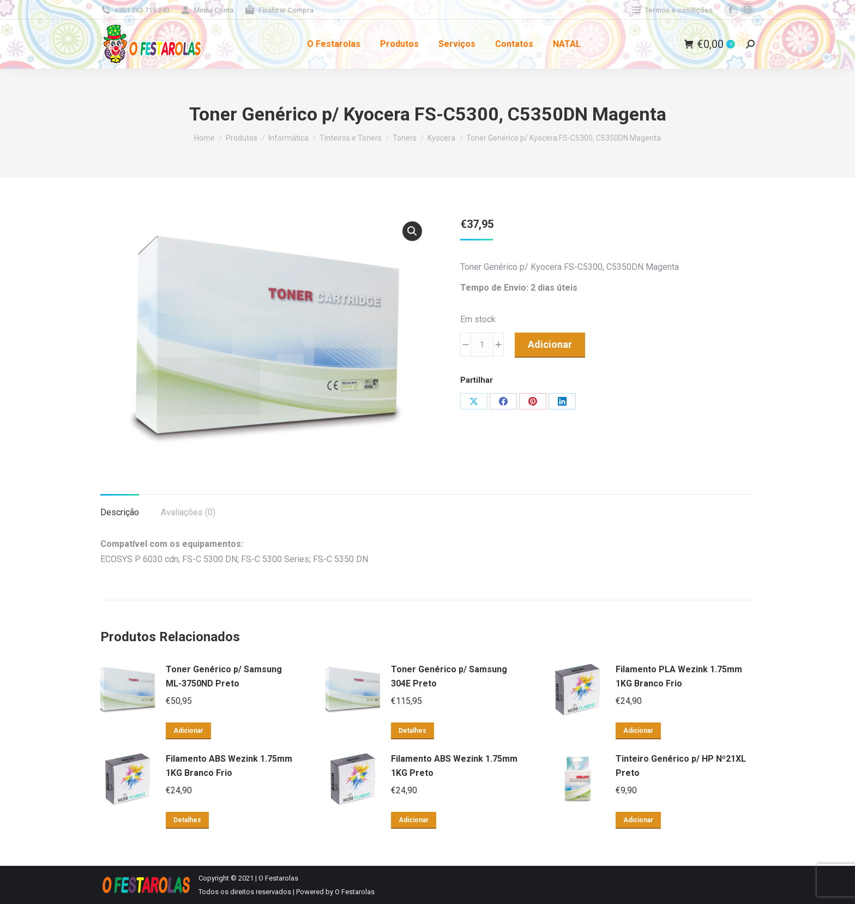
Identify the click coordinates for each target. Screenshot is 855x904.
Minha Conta (207, 10)
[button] (412, 231)
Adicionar (550, 344)
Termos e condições (671, 10)
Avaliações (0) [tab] (188, 512)
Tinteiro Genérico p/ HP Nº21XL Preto (681, 766)
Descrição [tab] (119, 512)
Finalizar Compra (279, 10)
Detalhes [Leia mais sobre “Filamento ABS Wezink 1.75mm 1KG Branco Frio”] (187, 820)
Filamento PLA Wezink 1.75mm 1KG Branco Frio (679, 676)
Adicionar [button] (188, 730)
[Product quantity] (482, 345)
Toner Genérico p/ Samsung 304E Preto (449, 676)
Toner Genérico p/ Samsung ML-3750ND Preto (224, 676)
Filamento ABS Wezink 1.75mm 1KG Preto (454, 766)
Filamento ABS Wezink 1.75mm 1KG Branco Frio (229, 766)
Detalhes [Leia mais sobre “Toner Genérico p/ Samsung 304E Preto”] (412, 730)
